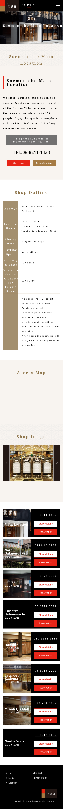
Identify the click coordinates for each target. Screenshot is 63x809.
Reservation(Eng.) (44, 163)
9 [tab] (44, 488)
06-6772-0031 (46, 606)
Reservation (18, 163)
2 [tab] (22, 488)
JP (23, 5)
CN (35, 5)
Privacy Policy (40, 778)
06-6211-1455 (46, 515)
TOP (10, 773)
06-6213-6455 (46, 735)
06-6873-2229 (46, 576)
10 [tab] (31, 490)
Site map (37, 773)
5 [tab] (31, 488)
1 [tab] (19, 488)
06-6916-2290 (46, 670)
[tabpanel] (31, 463)
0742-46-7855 (46, 545)
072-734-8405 (46, 703)
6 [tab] (34, 488)
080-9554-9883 (46, 638)
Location (12, 783)
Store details (46, 523)
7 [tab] (38, 488)
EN (29, 5)
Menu (11, 778)
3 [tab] (25, 488)
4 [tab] (29, 488)
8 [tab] (41, 488)
